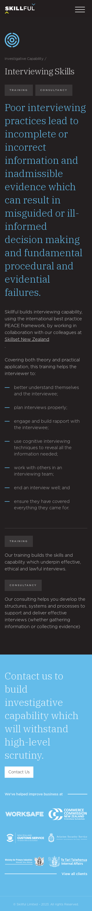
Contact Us (19, 772)
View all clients (74, 874)
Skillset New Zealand (27, 339)
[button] (80, 9)
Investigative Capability (24, 58)
